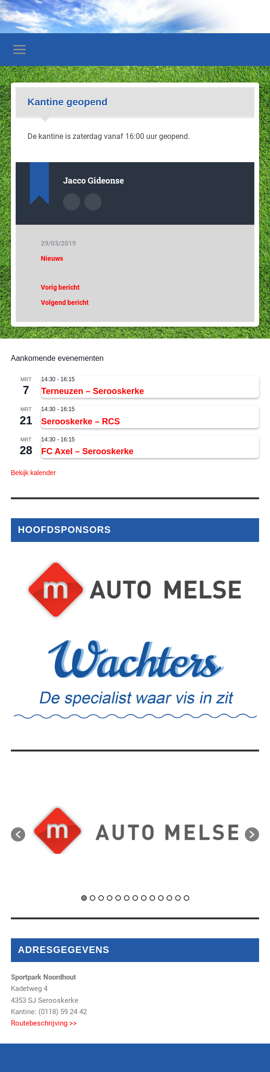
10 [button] (161, 898)
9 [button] (152, 898)
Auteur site (93, 202)
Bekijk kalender (33, 472)
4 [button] (109, 898)
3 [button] (101, 898)
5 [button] (118, 898)
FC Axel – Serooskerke (87, 451)
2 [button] (92, 898)
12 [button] (178, 898)
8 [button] (144, 898)
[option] (135, 830)
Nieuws (52, 258)
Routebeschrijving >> (44, 1023)
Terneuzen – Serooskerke (92, 391)
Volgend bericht (65, 302)
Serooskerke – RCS (80, 421)
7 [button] (135, 898)
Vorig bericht (60, 287)
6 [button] (127, 898)
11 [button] (169, 898)
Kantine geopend (68, 101)
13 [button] (186, 898)
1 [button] (84, 898)
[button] (18, 834)
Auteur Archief (71, 202)
